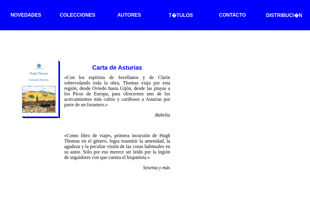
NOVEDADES (26, 15)
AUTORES (129, 15)
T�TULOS (181, 15)
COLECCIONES (77, 15)
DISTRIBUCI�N (284, 15)
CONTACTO (232, 15)
